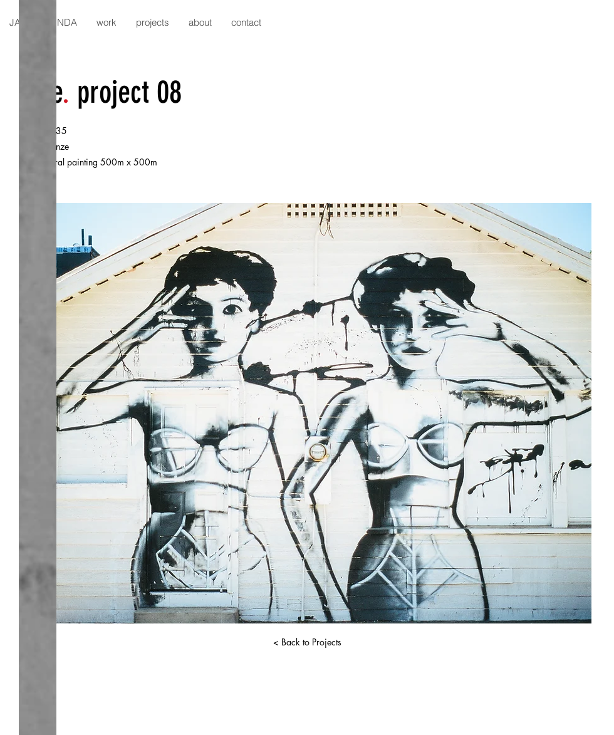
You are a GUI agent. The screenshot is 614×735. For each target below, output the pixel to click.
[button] (106, 22)
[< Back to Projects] (307, 642)
